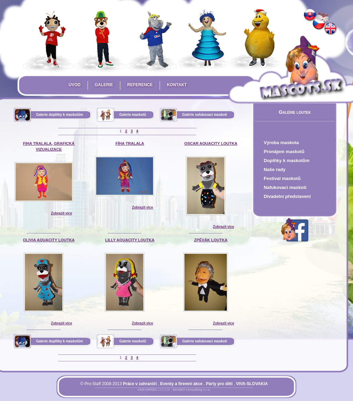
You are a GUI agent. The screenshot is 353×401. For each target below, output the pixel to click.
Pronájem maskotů (284, 151)
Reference (140, 84)
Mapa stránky (185, 393)
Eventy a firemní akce (181, 383)
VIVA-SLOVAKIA (252, 383)
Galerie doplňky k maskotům (59, 115)
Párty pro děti (219, 383)
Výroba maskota (281, 142)
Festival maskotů (282, 178)
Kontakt (177, 84)
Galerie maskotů (132, 115)
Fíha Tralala (129, 143)
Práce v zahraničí (140, 383)
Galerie (104, 84)
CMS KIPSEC (148, 389)
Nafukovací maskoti (285, 187)
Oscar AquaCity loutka (211, 143)
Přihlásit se (160, 393)
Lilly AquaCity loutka (129, 240)
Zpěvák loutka (211, 240)
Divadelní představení (287, 196)
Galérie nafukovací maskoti (204, 115)
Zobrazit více (61, 213)
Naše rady (274, 169)
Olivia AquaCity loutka (48, 240)
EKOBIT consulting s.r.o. (192, 389)
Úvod (75, 84)
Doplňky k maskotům (287, 160)
